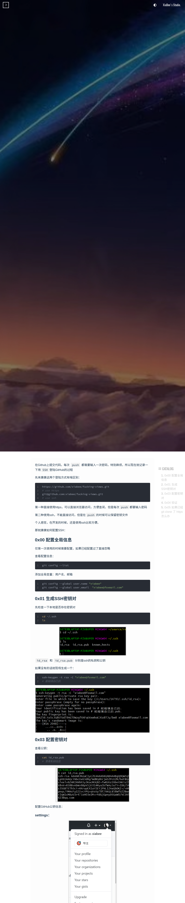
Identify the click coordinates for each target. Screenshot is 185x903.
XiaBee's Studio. (172, 5)
